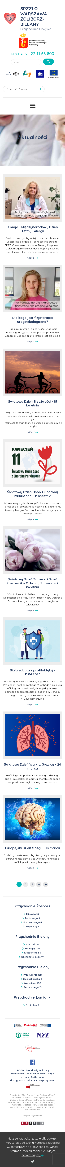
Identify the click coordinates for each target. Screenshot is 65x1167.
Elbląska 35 (32, 914)
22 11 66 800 (42, 53)
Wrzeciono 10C (32, 983)
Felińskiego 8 (32, 918)
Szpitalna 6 (32, 1005)
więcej (32, 257)
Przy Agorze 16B (32, 974)
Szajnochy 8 (32, 926)
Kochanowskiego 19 (32, 956)
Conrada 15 (32, 944)
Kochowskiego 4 (32, 922)
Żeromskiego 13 (32, 987)
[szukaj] (48, 62)
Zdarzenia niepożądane (40, 1080)
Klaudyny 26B (32, 948)
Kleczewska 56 (32, 952)
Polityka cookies (36, 1073)
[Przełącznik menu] (32, 105)
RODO (20, 1070)
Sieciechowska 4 (32, 979)
